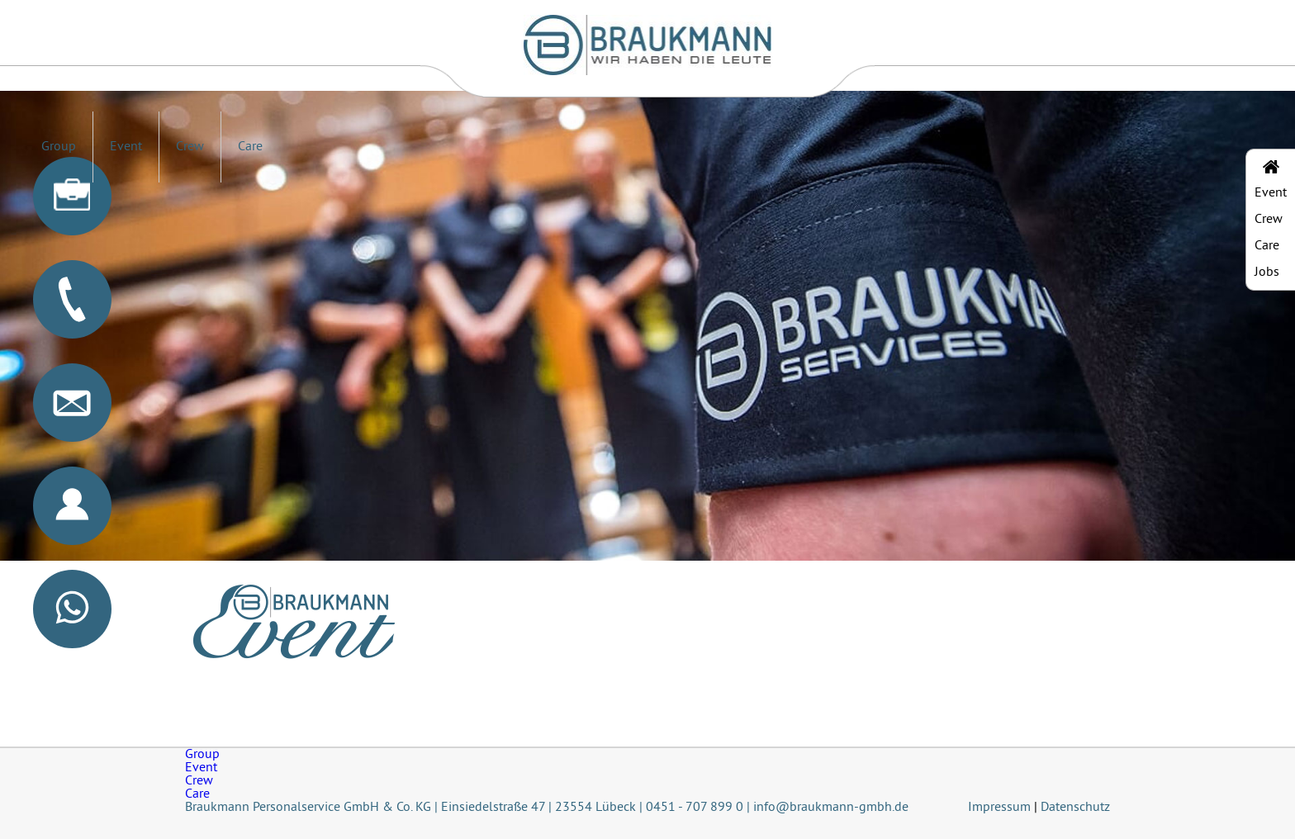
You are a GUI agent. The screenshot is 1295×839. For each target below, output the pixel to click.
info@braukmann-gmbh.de (830, 807)
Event (126, 147)
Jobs (1267, 272)
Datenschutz (1075, 807)
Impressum (999, 807)
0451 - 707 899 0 (694, 807)
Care (250, 147)
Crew (190, 147)
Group (58, 147)
